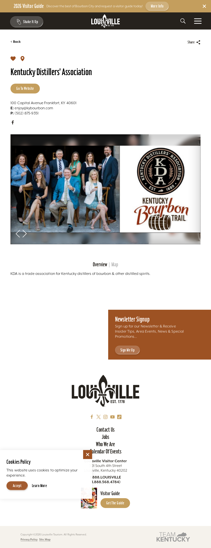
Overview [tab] (100, 265)
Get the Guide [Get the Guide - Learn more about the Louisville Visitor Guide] (115, 503)
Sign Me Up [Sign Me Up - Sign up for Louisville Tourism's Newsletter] (127, 350)
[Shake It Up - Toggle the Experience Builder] (26, 21)
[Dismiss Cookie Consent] (87, 454)
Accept (17, 485)
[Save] (13, 58)
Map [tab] (114, 265)
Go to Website (25, 88)
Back (15, 42)
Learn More (39, 485)
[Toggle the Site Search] (183, 21)
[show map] (22, 58)
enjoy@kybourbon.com (31, 108)
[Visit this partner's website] (173, 536)
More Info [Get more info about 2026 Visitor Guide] (157, 6)
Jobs (105, 437)
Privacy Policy (29, 539)
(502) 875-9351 (24, 113)
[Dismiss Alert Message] (204, 6)
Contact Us (105, 429)
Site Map (45, 539)
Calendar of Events (105, 451)
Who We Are (105, 444)
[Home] (106, 21)
